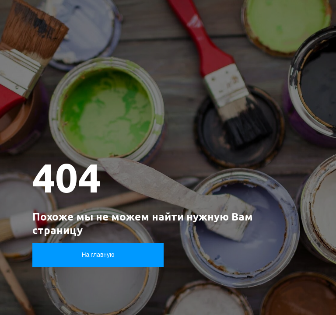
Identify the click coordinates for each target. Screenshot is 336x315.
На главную (97, 254)
